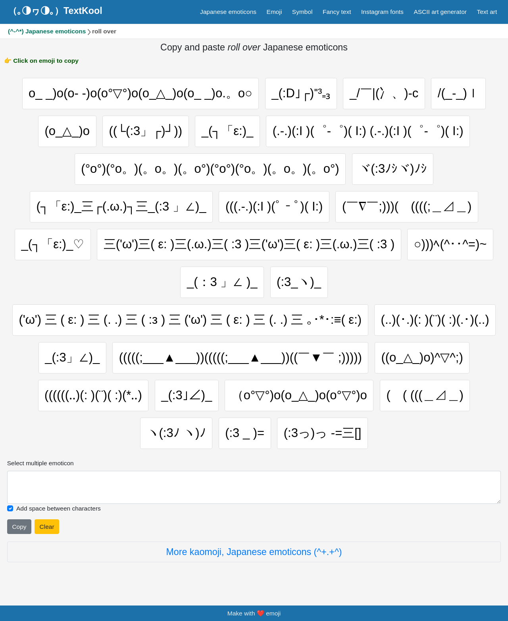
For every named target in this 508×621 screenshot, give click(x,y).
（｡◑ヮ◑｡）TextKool (55, 10)
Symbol (302, 11)
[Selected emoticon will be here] (254, 487)
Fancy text (337, 11)
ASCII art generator (440, 11)
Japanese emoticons (228, 11)
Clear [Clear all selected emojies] (47, 526)
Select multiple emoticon (40, 463)
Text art (487, 11)
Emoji (274, 11)
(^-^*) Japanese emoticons (47, 31)
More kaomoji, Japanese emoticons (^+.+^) (254, 552)
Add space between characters (58, 508)
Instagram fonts (382, 11)
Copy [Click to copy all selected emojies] (19, 526)
